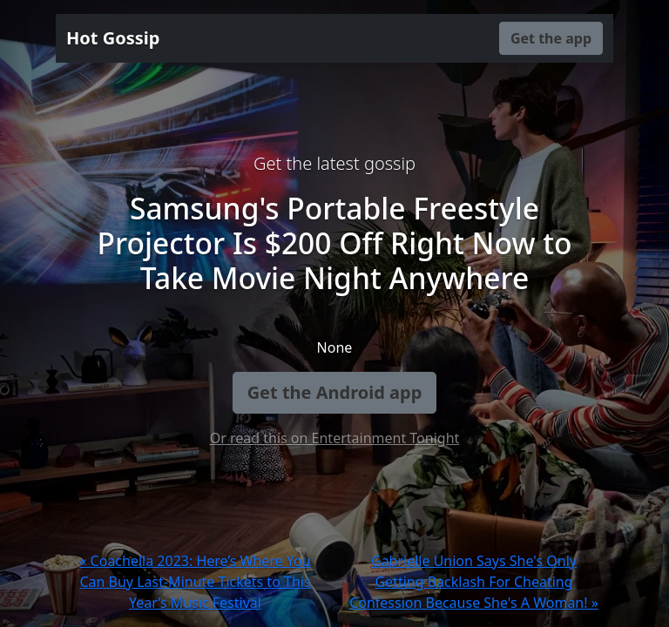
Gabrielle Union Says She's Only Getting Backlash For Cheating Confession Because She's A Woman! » (473, 581)
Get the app (550, 38)
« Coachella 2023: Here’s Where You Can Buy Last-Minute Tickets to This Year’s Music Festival (194, 581)
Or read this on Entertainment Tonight (335, 438)
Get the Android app (334, 392)
